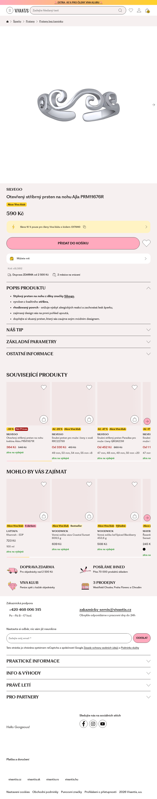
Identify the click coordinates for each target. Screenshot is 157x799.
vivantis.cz (14, 779)
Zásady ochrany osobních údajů (101, 647)
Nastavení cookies (18, 792)
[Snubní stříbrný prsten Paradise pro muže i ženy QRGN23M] (119, 421)
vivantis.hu (71, 779)
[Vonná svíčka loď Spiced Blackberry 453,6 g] (119, 515)
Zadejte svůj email (20, 638)
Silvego (14, 189)
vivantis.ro (52, 779)
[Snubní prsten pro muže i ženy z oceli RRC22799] (73, 421)
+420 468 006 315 (25, 609)
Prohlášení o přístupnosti (100, 792)
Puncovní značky (71, 792)
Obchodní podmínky (45, 792)
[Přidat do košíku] (44, 419)
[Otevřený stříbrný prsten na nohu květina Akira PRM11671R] (28, 418)
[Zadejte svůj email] (69, 638)
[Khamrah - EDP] (28, 516)
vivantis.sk (33, 779)
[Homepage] (21, 10)
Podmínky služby (130, 647)
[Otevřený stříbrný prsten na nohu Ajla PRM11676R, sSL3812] (78, 104)
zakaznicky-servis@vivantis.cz (105, 610)
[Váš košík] (147, 10)
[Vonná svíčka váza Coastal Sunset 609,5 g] (73, 515)
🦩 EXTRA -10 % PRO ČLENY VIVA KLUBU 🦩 (78, 2)
